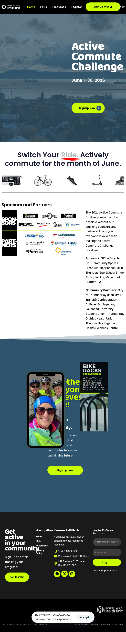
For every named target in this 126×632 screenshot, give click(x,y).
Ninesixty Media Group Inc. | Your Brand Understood (99, 624)
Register (76, 7)
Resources (59, 7)
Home (31, 7)
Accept (84, 617)
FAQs (43, 7)
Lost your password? (105, 570)
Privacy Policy (40, 552)
